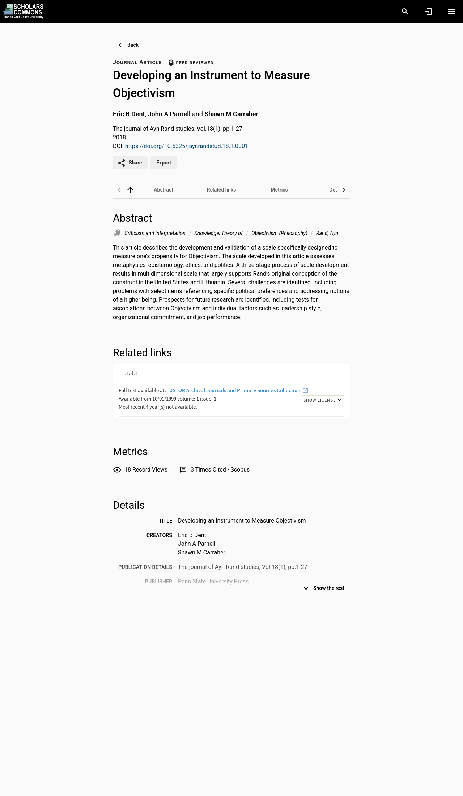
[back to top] (130, 189)
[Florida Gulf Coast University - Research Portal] (23, 11)
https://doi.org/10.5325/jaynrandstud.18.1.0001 (186, 146)
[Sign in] (428, 11)
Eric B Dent (129, 114)
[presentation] (231, 391)
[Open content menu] (451, 11)
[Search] (405, 11)
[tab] (163, 189)
